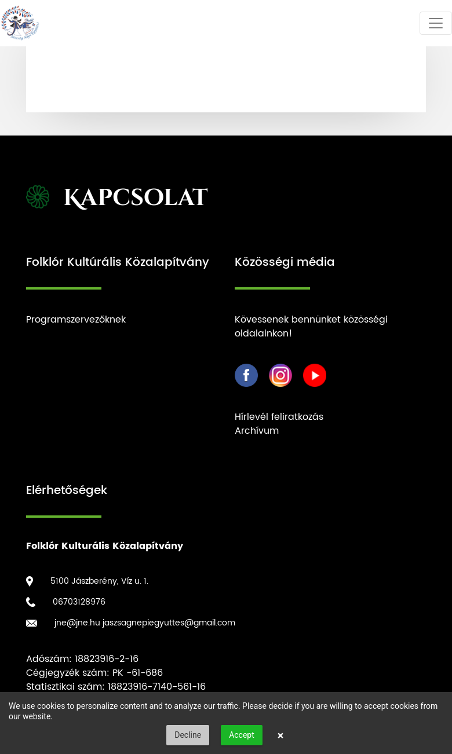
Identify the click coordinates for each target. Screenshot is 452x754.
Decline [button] (187, 735)
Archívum (257, 430)
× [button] (281, 735)
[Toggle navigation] (436, 23)
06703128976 (79, 602)
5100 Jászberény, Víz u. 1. (99, 581)
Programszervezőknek (76, 319)
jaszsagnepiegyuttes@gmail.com (169, 622)
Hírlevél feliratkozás (279, 416)
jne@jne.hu (77, 622)
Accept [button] (241, 735)
